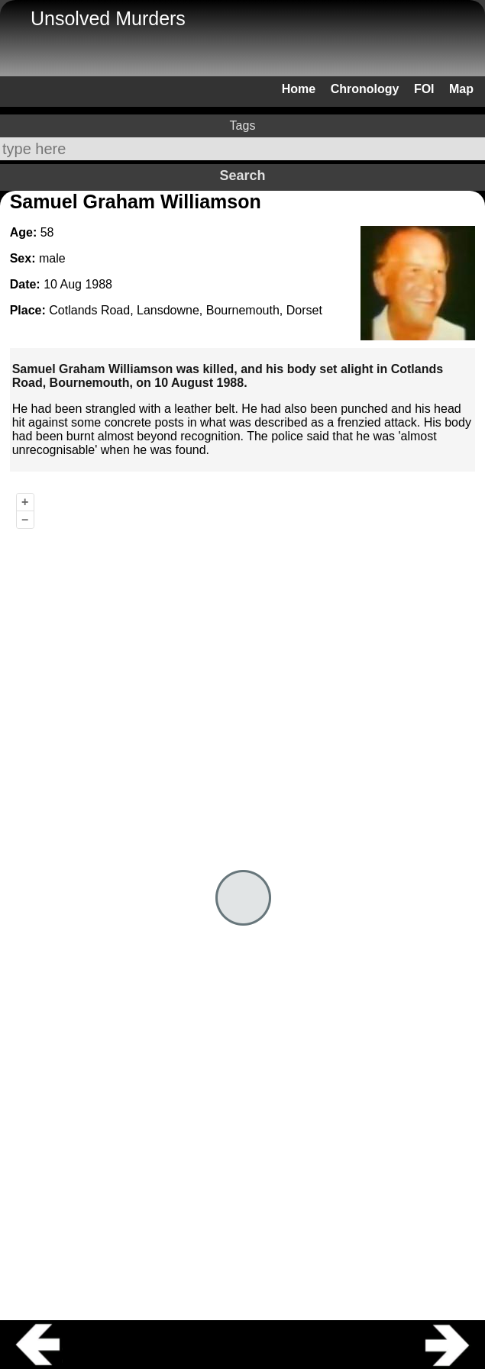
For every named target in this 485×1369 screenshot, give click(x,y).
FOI (424, 88)
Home (298, 88)
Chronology (365, 88)
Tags (243, 125)
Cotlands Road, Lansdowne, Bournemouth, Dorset (185, 310)
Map (461, 88)
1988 (98, 284)
